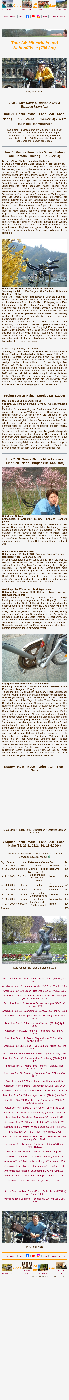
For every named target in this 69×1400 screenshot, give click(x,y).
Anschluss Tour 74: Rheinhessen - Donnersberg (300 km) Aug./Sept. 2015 (34, 1101)
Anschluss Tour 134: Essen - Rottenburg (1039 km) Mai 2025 (34, 991)
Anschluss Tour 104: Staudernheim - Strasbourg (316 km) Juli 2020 (34, 1059)
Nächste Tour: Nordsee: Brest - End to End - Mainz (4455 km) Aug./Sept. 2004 (34, 1192)
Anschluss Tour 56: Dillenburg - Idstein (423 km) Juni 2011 (35, 1122)
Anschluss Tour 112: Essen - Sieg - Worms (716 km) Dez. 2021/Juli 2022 (34, 1039)
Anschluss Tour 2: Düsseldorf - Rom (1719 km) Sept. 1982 (34, 1175)
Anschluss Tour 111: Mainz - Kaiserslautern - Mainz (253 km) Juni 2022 (34, 1047)
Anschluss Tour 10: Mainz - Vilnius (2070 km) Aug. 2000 (34, 1151)
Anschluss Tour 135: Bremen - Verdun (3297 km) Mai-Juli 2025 (34, 986)
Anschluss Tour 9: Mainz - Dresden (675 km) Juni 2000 (34, 1156)
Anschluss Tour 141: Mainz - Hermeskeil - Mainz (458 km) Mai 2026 (34, 980)
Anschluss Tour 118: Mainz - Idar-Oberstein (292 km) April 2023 (34, 1024)
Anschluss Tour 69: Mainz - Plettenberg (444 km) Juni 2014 (34, 1112)
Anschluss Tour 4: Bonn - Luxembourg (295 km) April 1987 (35, 1171)
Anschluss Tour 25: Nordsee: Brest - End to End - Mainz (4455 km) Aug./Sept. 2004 (34, 1138)
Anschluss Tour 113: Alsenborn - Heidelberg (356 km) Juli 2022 (34, 1032)
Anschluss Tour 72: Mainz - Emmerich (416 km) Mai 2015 (34, 1107)
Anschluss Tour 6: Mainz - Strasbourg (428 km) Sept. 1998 (34, 1166)
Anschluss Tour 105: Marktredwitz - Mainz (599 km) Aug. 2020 (34, 1053)
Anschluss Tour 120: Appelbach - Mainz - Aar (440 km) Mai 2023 (34, 1017)
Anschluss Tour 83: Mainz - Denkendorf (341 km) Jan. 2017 (34, 1085)
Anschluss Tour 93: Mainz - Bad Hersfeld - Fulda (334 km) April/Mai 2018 (34, 1067)
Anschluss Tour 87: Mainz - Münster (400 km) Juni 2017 (34, 1081)
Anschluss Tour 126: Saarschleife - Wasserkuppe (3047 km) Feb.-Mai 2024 (34, 1004)
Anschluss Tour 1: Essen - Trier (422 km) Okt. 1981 (34, 1180)
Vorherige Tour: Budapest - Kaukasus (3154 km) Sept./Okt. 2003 (34, 1200)
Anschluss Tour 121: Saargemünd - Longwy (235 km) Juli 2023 (34, 1011)
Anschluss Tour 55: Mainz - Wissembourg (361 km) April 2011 (34, 1127)
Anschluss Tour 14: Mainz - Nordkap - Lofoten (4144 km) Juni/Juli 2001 (34, 1145)
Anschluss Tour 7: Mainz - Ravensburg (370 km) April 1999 (34, 1161)
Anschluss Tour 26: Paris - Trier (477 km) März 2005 (34, 1131)
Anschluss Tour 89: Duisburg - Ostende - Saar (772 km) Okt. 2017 (34, 1074)
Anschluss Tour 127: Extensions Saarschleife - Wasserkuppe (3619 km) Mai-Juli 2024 (34, 997)
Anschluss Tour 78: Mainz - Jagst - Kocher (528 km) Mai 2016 (34, 1095)
